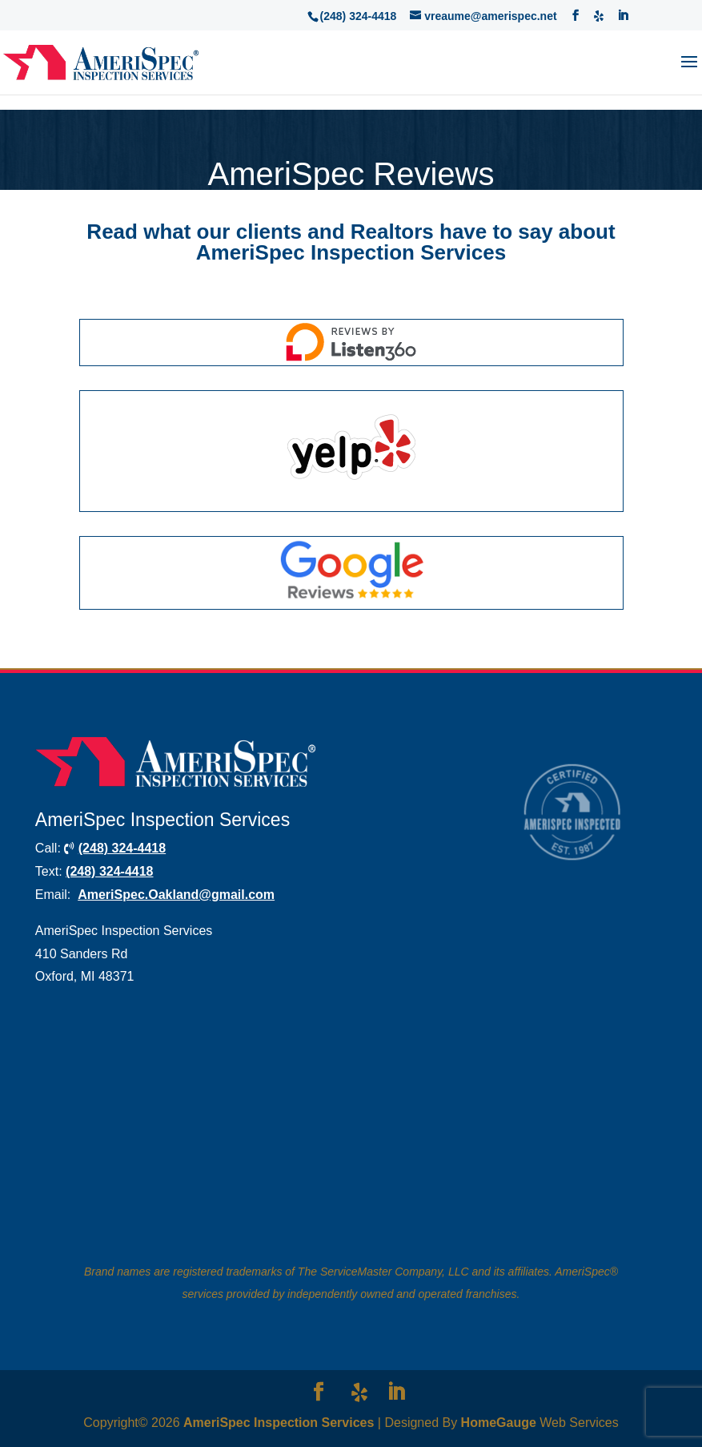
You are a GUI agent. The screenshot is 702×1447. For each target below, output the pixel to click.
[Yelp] (598, 15)
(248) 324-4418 (122, 848)
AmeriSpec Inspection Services (278, 1422)
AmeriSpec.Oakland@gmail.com (176, 894)
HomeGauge (498, 1422)
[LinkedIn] (622, 15)
